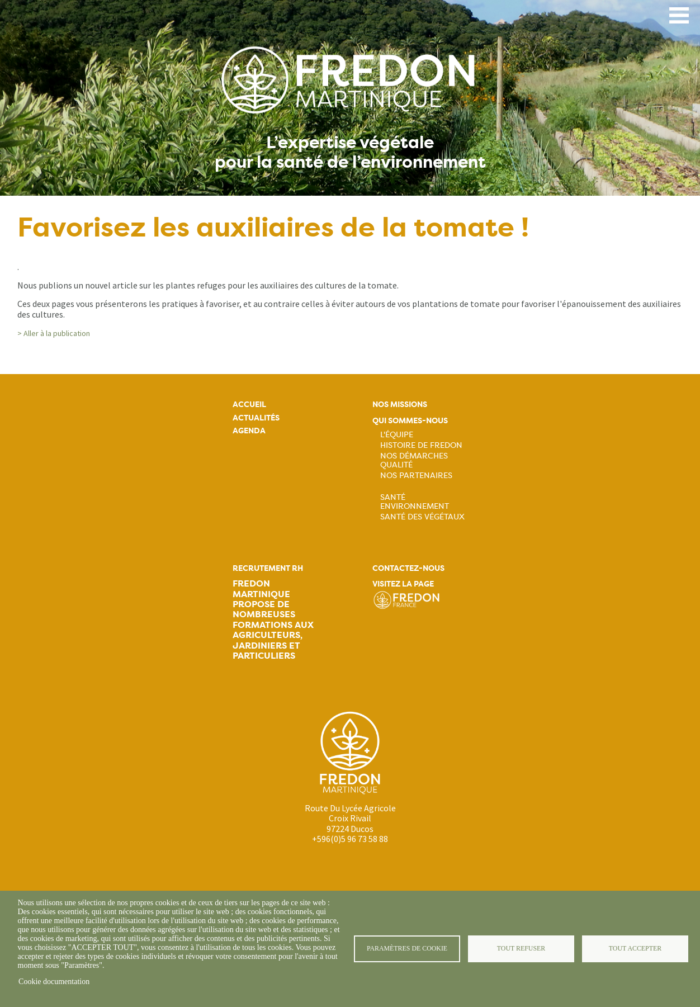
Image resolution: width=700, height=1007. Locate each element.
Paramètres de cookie (407, 948)
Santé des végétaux (422, 517)
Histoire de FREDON (421, 445)
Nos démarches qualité (414, 460)
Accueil (249, 404)
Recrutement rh (268, 568)
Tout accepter (635, 948)
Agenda (249, 431)
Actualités (256, 418)
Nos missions (399, 404)
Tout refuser (521, 948)
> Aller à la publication (53, 333)
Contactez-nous (408, 568)
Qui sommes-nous (410, 420)
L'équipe (396, 434)
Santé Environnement (414, 501)
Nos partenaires (416, 475)
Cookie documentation (53, 981)
